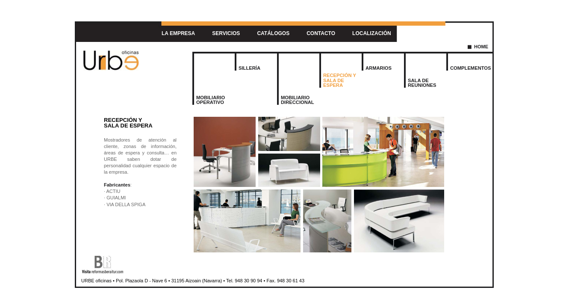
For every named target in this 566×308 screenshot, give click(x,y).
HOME (481, 46)
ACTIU (113, 191)
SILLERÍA (249, 68)
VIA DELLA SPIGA (125, 204)
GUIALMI (116, 197)
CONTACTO (321, 33)
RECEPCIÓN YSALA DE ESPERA (339, 80)
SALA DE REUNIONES (422, 83)
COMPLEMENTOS (470, 68)
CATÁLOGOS (273, 33)
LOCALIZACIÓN (371, 33)
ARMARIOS (379, 68)
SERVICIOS (226, 33)
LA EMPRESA (178, 33)
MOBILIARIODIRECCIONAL (297, 100)
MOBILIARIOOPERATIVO (210, 100)
